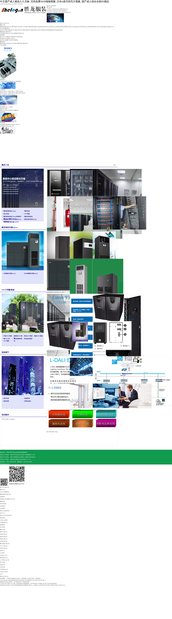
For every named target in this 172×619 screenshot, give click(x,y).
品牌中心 (2, 550)
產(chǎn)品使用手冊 (6, 515)
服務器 (16, 40)
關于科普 (49, 7)
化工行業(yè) (4, 94)
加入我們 (2, 105)
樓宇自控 (2, 36)
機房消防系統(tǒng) (94, 26)
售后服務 (2, 124)
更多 (114, 165)
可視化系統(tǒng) (97, 409)
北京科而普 (30, 578)
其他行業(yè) (11, 94)
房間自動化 (20, 36)
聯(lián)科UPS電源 (39, 30)
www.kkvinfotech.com (17, 464)
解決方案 (2, 529)
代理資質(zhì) (56, 12)
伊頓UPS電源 (4, 30)
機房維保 (2, 41)
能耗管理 (13, 36)
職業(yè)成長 (4, 108)
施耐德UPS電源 (12, 30)
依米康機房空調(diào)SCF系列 (55, 292)
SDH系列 (11, 40)
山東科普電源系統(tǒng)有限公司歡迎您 (11, 4)
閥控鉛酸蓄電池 (50, 30)
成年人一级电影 (33, 585)
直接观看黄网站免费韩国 (21, 585)
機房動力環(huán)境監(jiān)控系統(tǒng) (76, 26)
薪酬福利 (15, 110)
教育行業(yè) (19, 91)
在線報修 (2, 508)
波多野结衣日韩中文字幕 (7, 585)
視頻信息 (64, 10)
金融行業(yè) (11, 91)
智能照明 (8, 36)
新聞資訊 (2, 79)
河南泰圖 (23, 578)
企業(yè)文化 (56, 9)
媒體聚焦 (18, 81)
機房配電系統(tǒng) (5, 26)
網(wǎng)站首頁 (51, 5)
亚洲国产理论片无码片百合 (57, 585)
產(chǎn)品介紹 (4, 23)
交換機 (6, 40)
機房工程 (2, 25)
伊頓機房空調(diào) (5, 33)
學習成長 (10, 110)
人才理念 (10, 107)
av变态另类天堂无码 (44, 585)
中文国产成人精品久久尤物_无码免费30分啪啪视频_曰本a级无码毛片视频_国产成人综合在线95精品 (54, 1)
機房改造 (25, 43)
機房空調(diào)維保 (5, 43)
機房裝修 (14, 26)
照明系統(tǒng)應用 (75, 410)
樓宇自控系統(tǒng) (52, 431)
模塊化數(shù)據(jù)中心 (107, 26)
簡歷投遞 (2, 112)
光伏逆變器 (3, 45)
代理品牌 (49, 12)
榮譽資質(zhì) (64, 9)
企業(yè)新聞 (4, 81)
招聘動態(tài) (4, 107)
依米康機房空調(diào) (18, 33)
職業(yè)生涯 (4, 110)
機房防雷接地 (60, 26)
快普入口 (17, 124)
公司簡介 (49, 9)
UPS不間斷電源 (4, 28)
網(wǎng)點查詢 (4, 510)
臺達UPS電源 (30, 30)
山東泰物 (37, 578)
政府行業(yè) (4, 91)
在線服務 (2, 122)
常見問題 (2, 126)
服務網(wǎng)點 (10, 124)
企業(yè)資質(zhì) (66, 12)
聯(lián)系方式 (9, 126)
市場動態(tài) (12, 81)
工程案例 (2, 89)
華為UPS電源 (22, 30)
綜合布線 (19, 26)
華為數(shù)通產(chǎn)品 (7, 38)
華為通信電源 (58, 30)
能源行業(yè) (4, 93)
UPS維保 (14, 43)
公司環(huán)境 (51, 10)
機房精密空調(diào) (5, 31)
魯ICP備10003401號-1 (39, 580)
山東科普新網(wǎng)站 (13, 578)
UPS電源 (25, 26)
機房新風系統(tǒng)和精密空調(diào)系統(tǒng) (42, 26)
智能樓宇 (2, 35)
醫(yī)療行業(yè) (20, 93)
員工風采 (58, 10)
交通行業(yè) (11, 93)
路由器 (2, 40)
